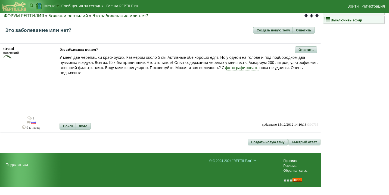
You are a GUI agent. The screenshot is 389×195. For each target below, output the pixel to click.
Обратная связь (295, 171)
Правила (290, 161)
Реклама (290, 166)
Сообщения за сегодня (82, 5)
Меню (51, 5)
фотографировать (241, 67)
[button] (273, 30)
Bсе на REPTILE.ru (122, 5)
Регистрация (373, 6)
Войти (353, 6)
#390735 (312, 124)
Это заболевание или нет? (120, 16)
